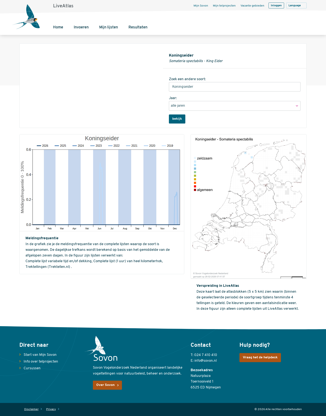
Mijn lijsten (108, 27)
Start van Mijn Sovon (40, 355)
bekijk (177, 119)
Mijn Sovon (201, 5)
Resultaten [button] (137, 27)
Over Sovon (105, 385)
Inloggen (276, 5)
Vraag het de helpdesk (260, 357)
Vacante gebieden (252, 5)
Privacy (51, 409)
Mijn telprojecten (224, 5)
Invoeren (81, 27)
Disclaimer (31, 409)
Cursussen (32, 368)
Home (58, 27)
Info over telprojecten (41, 361)
